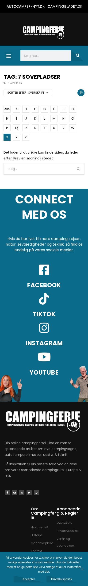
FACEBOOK (44, 285)
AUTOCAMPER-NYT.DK (26, 6)
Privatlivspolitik (61, 579)
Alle (7, 109)
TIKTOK (44, 314)
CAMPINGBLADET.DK (64, 6)
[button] (8, 55)
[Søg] (77, 55)
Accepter (29, 579)
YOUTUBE (44, 372)
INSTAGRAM (44, 343)
